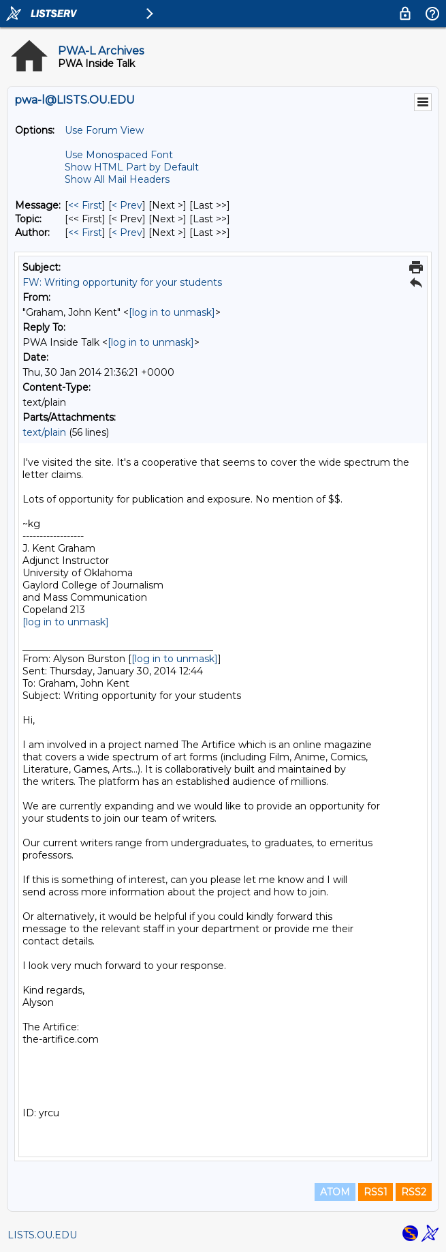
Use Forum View (104, 130)
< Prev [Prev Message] (127, 205)
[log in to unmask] (172, 312)
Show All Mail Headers (117, 179)
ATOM (335, 1192)
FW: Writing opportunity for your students (122, 282)
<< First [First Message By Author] (85, 232)
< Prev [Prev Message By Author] (127, 232)
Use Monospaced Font (119, 155)
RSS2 (413, 1192)
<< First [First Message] (85, 205)
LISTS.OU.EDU (42, 1235)
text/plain (44, 432)
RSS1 (375, 1192)
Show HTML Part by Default (132, 167)
